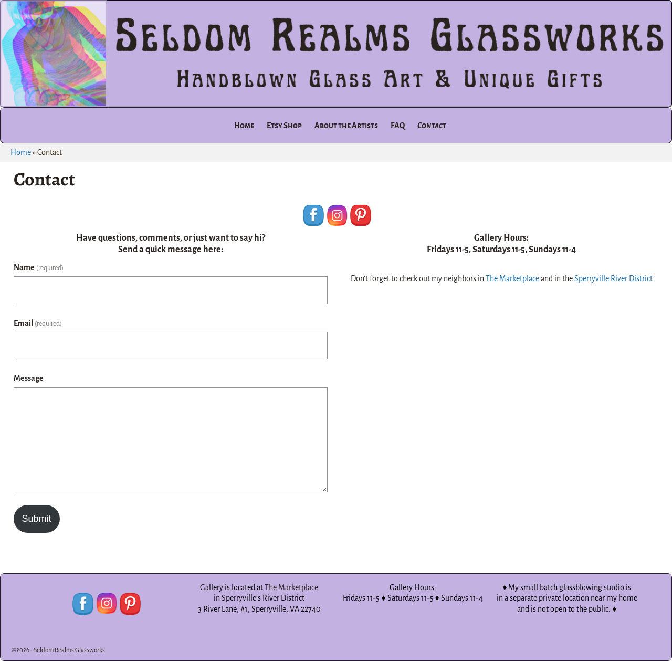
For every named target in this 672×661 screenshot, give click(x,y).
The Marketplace (512, 278)
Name (39, 267)
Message (29, 378)
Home (244, 125)
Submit (36, 518)
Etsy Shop (284, 125)
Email (38, 323)
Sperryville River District (613, 278)
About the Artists (346, 125)
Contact (431, 125)
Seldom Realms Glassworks (69, 650)
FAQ (398, 125)
